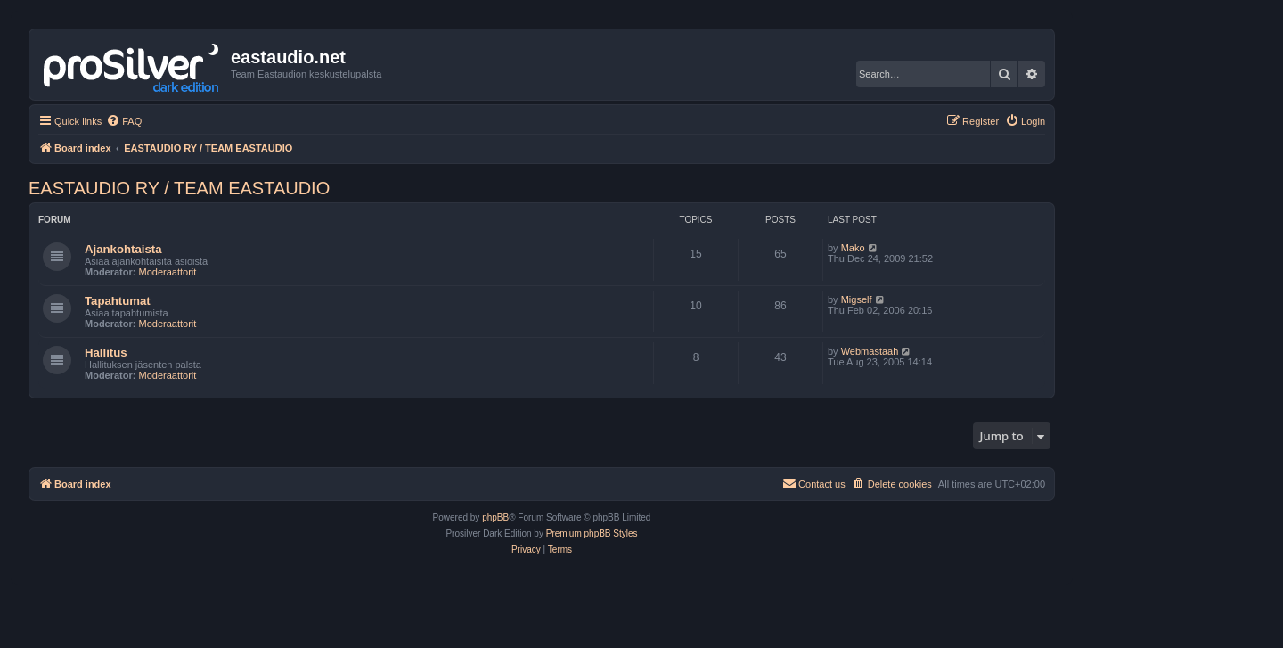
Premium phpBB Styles (592, 533)
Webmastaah (870, 351)
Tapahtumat (118, 301)
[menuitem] (124, 121)
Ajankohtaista (123, 249)
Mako (853, 247)
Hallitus (106, 352)
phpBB (495, 517)
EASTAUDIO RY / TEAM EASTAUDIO (179, 188)
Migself (856, 299)
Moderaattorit (168, 272)
